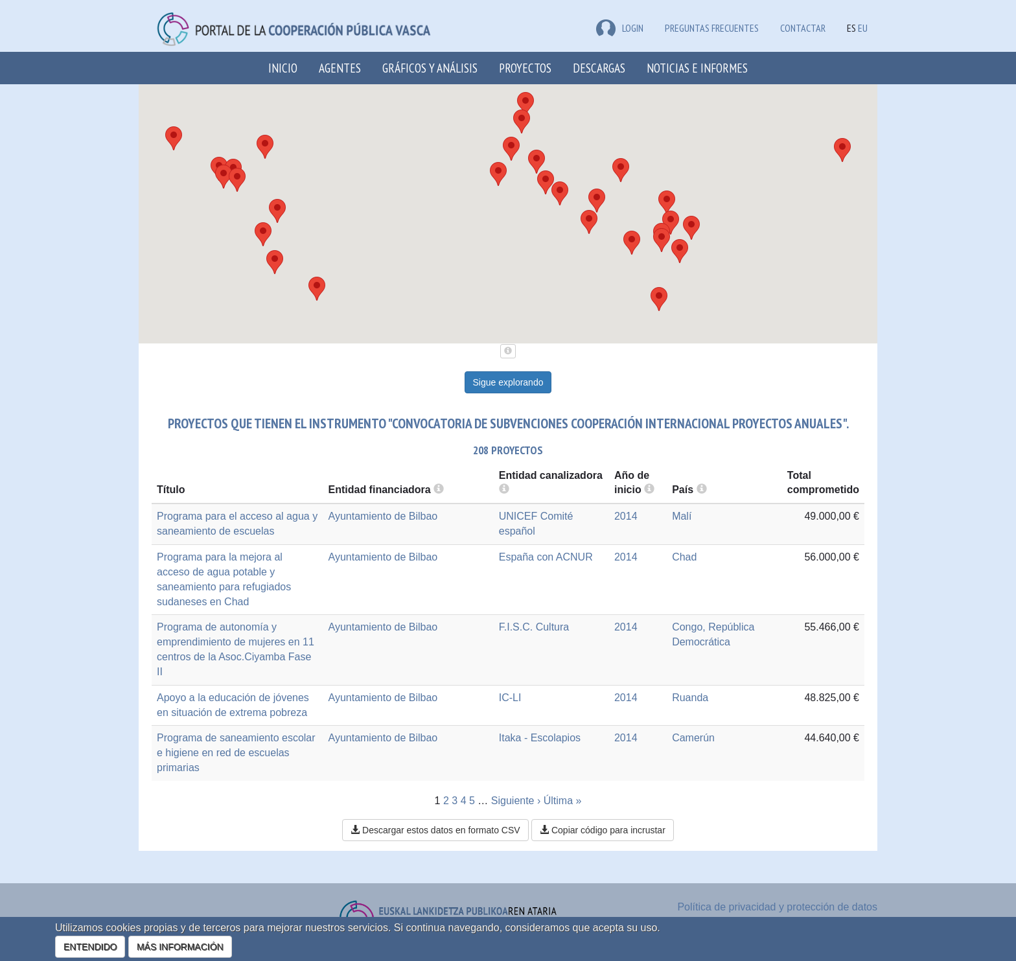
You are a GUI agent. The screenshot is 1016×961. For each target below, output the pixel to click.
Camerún (693, 737)
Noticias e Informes (697, 68)
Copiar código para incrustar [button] (602, 830)
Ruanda (690, 697)
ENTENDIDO (90, 947)
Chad (684, 556)
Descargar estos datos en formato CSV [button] (435, 830)
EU (863, 27)
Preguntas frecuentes (712, 27)
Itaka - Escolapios (540, 737)
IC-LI (510, 697)
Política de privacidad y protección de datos (777, 906)
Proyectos (525, 68)
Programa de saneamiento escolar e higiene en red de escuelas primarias (236, 752)
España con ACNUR (546, 556)
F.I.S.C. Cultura (534, 626)
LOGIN (619, 27)
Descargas (599, 68)
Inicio (282, 68)
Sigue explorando (508, 382)
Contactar (803, 27)
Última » (563, 800)
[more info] (649, 489)
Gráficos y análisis (430, 68)
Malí (681, 516)
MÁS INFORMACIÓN (180, 947)
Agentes (340, 68)
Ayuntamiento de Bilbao (383, 516)
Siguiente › (516, 800)
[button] (265, 147)
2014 (626, 516)
